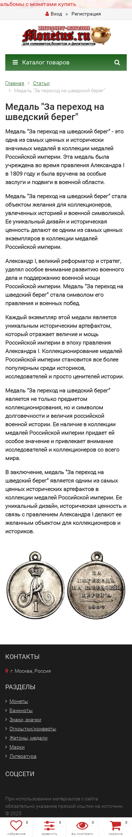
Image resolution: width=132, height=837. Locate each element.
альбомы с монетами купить (38, 4)
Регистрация (86, 14)
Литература (23, 756)
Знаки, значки (25, 719)
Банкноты (21, 710)
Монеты (19, 701)
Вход (53, 14)
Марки (17, 747)
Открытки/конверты (33, 728)
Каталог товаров (41, 62)
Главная (14, 83)
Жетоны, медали (29, 738)
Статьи (41, 83)
